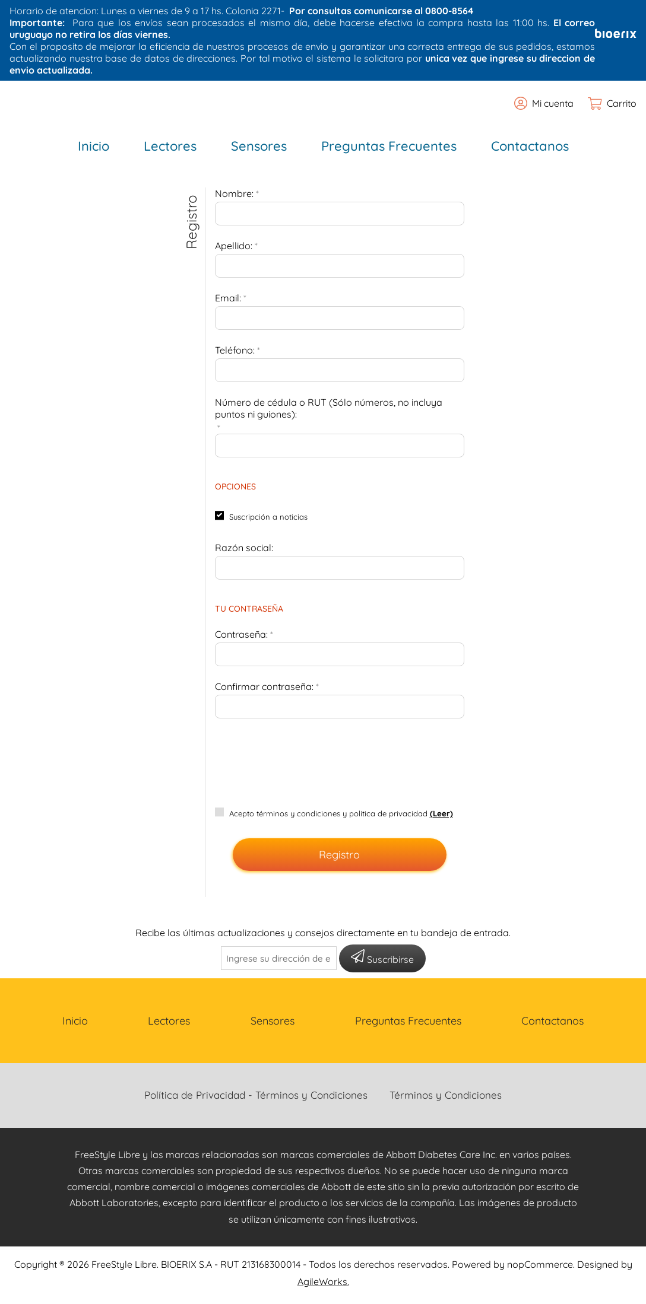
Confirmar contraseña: (264, 686)
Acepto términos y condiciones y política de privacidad (328, 813)
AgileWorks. (323, 1281)
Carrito (621, 103)
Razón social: (244, 548)
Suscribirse (382, 957)
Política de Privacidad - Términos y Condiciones (256, 1095)
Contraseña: (241, 634)
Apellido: (233, 246)
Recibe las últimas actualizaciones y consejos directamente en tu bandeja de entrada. (323, 933)
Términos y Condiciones (446, 1095)
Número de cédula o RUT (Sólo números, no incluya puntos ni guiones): (328, 408)
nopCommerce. (541, 1264)
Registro (339, 854)
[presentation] (339, 756)
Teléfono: (235, 350)
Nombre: (234, 193)
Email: (228, 298)
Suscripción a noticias (268, 516)
